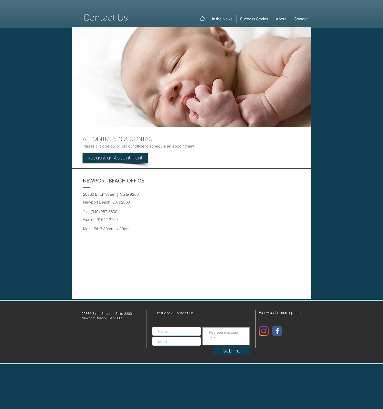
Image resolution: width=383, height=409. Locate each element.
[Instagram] (264, 331)
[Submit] (231, 350)
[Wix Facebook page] (277, 331)
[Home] (202, 18)
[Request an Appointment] (115, 158)
